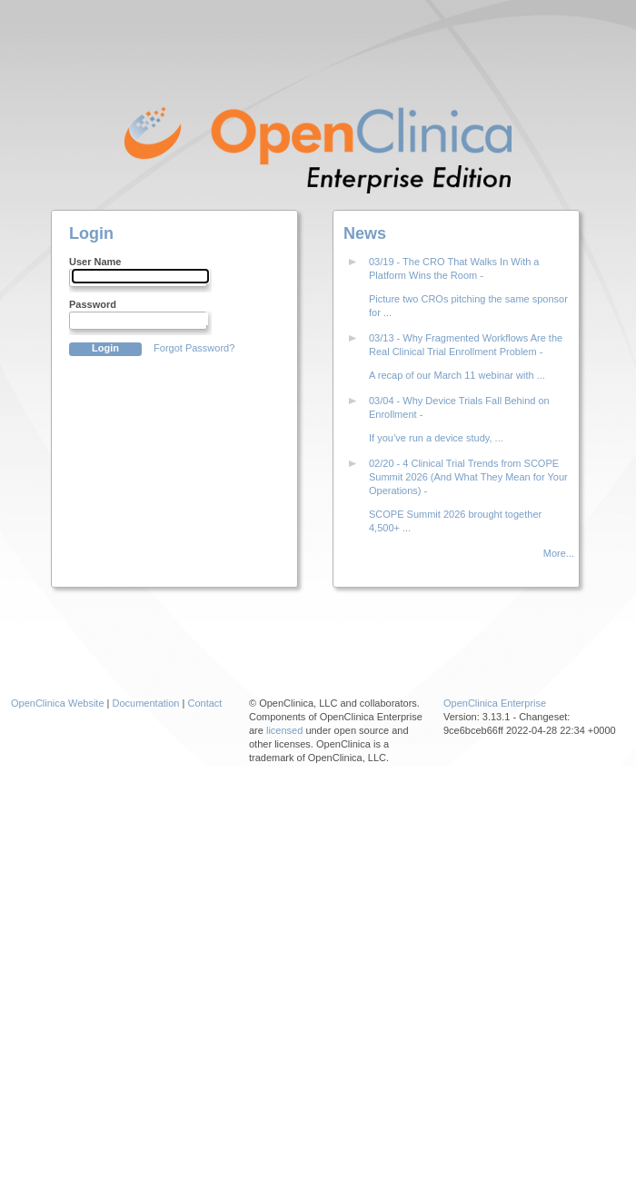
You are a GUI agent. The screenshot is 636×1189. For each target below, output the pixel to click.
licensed (284, 730)
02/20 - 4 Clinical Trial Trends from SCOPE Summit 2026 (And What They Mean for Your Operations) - (468, 477)
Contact (204, 703)
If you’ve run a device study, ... (436, 437)
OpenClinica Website (57, 703)
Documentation (146, 703)
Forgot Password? (194, 347)
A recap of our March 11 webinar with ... (457, 375)
